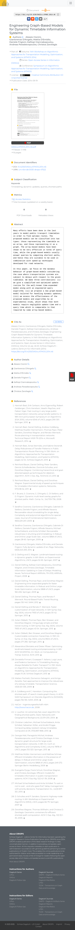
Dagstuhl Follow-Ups (17, 880)
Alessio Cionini (33, 37)
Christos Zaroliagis (47, 44)
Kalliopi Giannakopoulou (40, 42)
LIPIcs (11, 875)
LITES (41, 883)
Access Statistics (22, 199)
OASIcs (12, 877)
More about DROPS (17, 862)
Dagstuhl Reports (46, 877)
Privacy (67, 924)
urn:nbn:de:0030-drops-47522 (32, 169)
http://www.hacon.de (24, 707)
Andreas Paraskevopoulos (23, 44)
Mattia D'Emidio (41, 39)
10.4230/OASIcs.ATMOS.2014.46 (32, 167)
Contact (38, 927)
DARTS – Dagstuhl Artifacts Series (52, 875)
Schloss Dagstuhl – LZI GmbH (28, 924)
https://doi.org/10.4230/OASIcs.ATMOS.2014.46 (32, 351)
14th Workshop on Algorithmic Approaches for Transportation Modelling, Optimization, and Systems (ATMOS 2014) (37, 54)
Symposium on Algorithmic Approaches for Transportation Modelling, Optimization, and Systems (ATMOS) (37, 68)
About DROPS (48, 924)
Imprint (59, 924)
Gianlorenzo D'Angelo (20, 39)
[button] (45, 19)
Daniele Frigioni (17, 42)
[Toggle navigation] (71, 3)
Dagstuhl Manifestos (47, 880)
